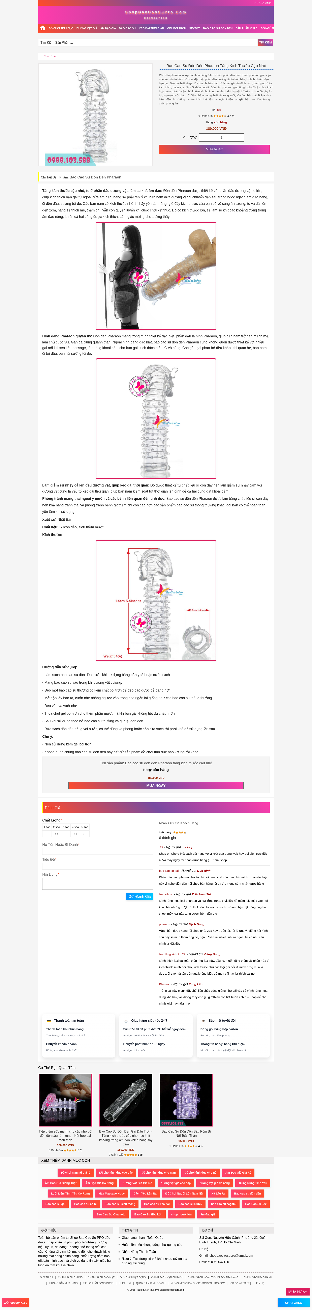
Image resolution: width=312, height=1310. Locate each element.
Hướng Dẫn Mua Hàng (63, 1283)
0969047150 (156, 18)
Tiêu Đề (48, 859)
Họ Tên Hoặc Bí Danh (60, 844)
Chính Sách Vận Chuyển (167, 1277)
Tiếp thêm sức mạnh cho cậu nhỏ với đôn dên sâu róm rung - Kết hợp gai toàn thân (65, 1136)
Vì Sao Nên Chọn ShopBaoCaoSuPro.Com (198, 1283)
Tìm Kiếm (265, 42)
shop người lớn (181, 1214)
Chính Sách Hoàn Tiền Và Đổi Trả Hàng (213, 1277)
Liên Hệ (259, 1283)
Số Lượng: (189, 137)
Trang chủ (50, 56)
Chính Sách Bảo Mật (101, 1277)
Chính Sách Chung (70, 1277)
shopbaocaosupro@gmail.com (231, 1255)
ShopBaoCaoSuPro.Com (156, 12)
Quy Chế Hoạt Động (133, 1277)
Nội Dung (50, 874)
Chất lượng (52, 820)
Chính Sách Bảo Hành (258, 1277)
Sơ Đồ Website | (240, 1283)
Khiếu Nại (125, 1283)
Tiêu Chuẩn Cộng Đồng (98, 1283)
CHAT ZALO (293, 1302)
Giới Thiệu (46, 1277)
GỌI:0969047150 (15, 1302)
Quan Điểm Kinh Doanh (150, 1283)
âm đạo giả (207, 1214)
